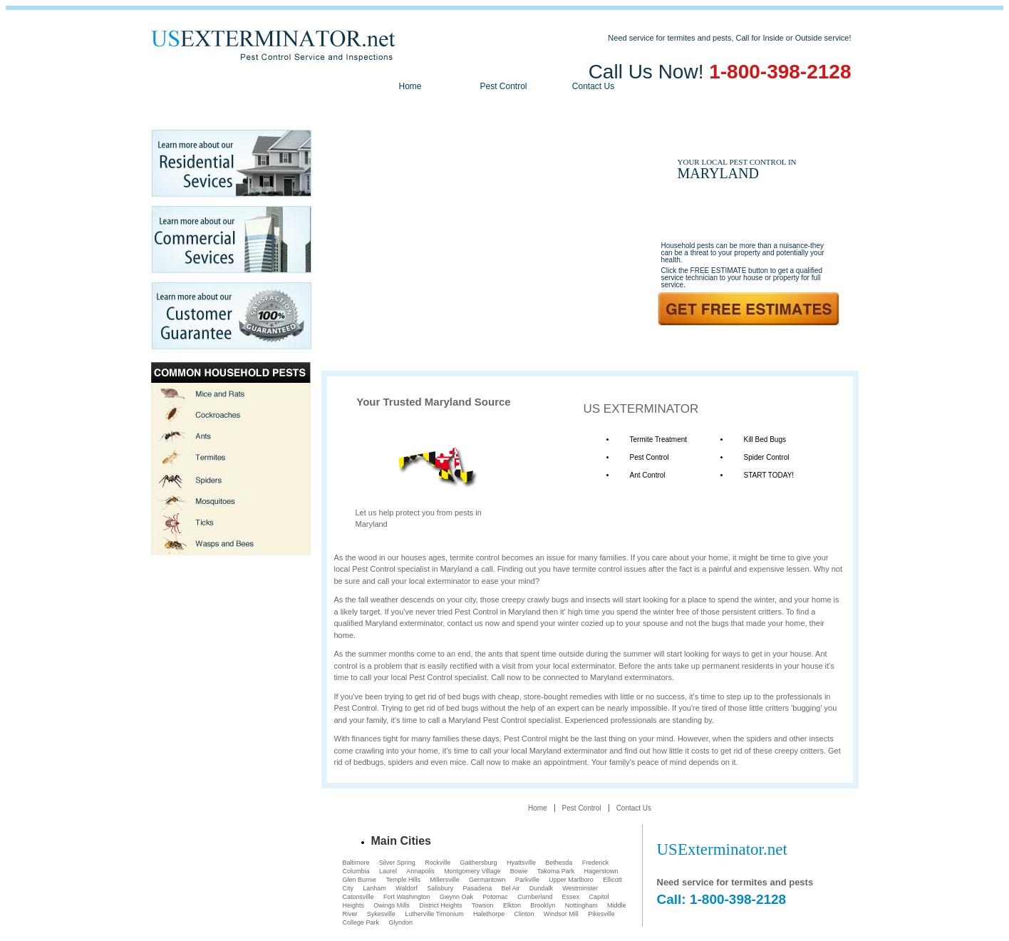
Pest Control (503, 86)
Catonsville (358, 896)
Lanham (374, 888)
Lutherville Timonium (434, 913)
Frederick (595, 862)
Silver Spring (397, 862)
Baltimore (356, 862)
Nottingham (581, 905)
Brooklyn (542, 905)
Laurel (388, 871)
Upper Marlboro (571, 879)
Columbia (356, 871)
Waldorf (406, 888)
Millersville (445, 879)
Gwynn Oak (456, 896)
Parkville (527, 879)
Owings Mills (391, 905)
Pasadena (477, 888)
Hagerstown (601, 871)
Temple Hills (403, 879)
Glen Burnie (360, 879)
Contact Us (593, 86)
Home (409, 86)
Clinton (524, 913)
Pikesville (601, 913)
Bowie (519, 871)
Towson (483, 905)
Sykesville (381, 913)
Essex (571, 896)
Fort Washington (406, 896)
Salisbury (440, 888)
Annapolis (420, 871)
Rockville (437, 862)
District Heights (440, 905)
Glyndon (400, 922)
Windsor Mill (561, 913)
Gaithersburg (478, 862)
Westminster (580, 888)
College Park (361, 922)
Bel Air (511, 888)
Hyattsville (521, 862)
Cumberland (534, 896)
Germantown (487, 879)
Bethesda (558, 862)
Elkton (512, 905)
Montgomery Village (472, 871)
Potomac (495, 896)
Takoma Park (556, 871)
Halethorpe (488, 913)
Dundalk (541, 888)
